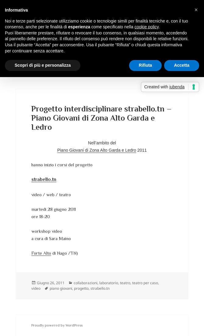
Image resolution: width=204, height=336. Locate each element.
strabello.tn (100, 288)
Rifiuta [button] (145, 65)
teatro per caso (145, 282)
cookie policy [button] (147, 26)
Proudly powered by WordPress (57, 325)
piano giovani (61, 288)
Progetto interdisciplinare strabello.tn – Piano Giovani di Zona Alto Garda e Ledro (101, 118)
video (35, 288)
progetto (81, 288)
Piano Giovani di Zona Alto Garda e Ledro (96, 150)
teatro (125, 282)
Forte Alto (41, 253)
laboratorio (108, 282)
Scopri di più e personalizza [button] (43, 65)
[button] (196, 10)
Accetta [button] (181, 65)
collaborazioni (85, 282)
